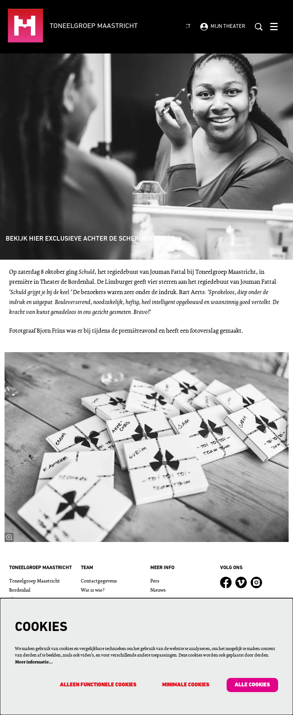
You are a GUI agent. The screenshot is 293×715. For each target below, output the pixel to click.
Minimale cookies (185, 685)
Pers (154, 581)
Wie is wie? (93, 590)
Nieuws (158, 590)
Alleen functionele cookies (98, 685)
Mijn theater (222, 27)
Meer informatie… (34, 662)
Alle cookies (252, 685)
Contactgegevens (99, 581)
